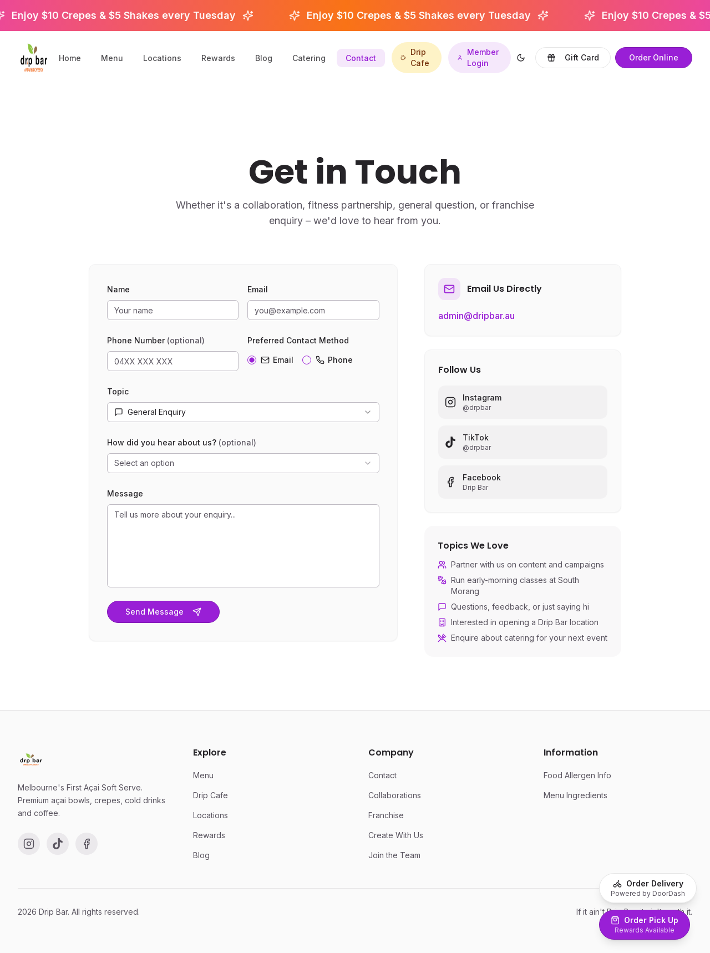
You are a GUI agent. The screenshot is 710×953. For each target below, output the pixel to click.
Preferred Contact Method (298, 343)
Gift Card (573, 57)
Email (257, 292)
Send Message (163, 615)
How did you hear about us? (181, 445)
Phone (334, 363)
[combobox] (243, 415)
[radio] (251, 363)
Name (118, 292)
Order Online (653, 57)
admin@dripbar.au (476, 323)
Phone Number (156, 343)
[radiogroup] (313, 361)
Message (125, 496)
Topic (118, 394)
